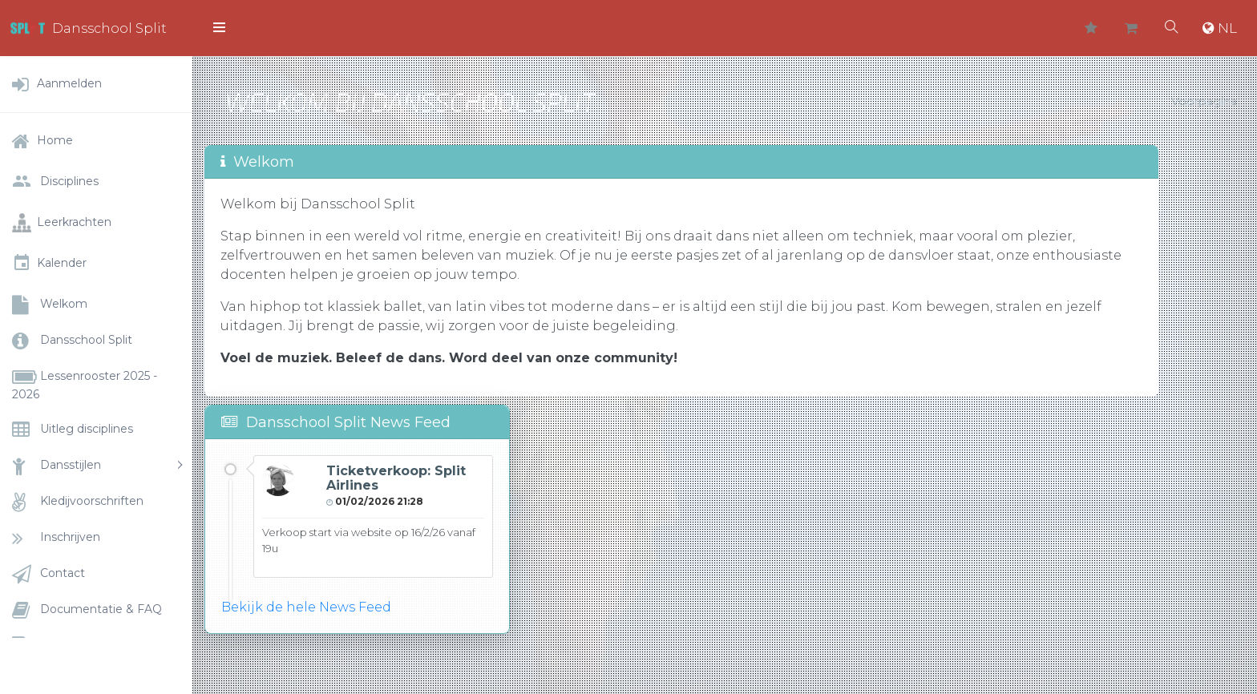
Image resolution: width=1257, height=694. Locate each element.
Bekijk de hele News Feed (306, 607)
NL (1219, 28)
